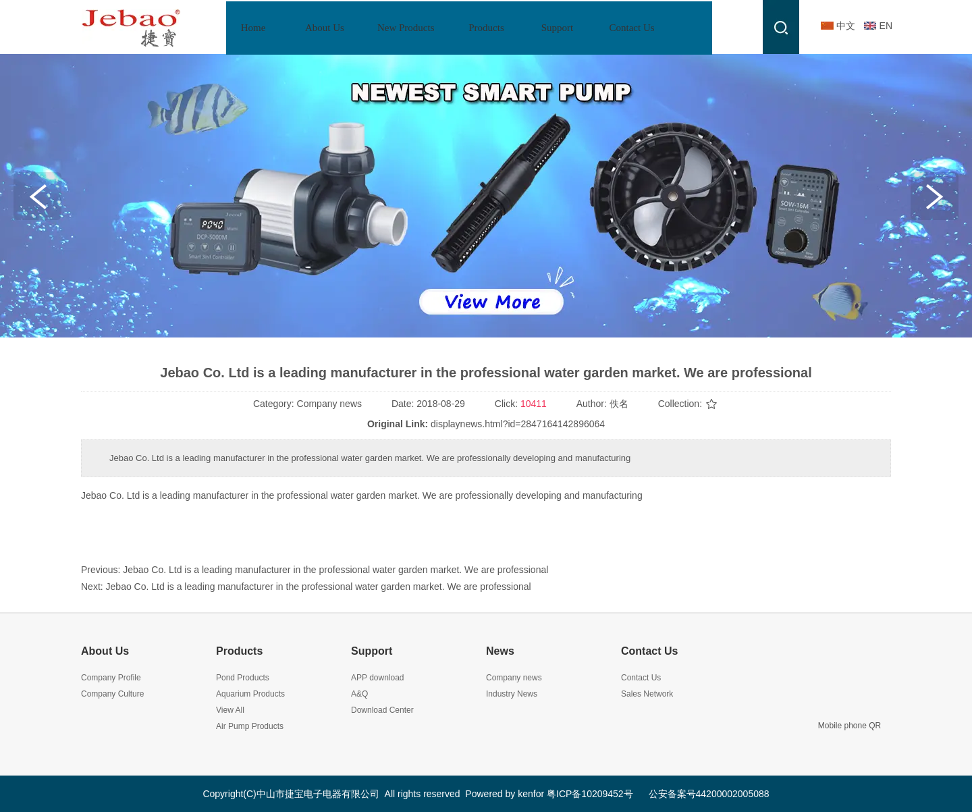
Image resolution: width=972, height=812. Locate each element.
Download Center (382, 710)
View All (230, 710)
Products (239, 651)
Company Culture (112, 694)
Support (371, 651)
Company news (514, 677)
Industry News (511, 694)
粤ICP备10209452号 (590, 793)
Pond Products (242, 677)
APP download (377, 677)
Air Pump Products (250, 726)
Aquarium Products (250, 694)
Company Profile (111, 677)
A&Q (359, 694)
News (500, 651)
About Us (105, 651)
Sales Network (647, 694)
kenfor (531, 793)
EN (886, 25)
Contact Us (649, 651)
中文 (845, 25)
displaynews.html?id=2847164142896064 (518, 423)
